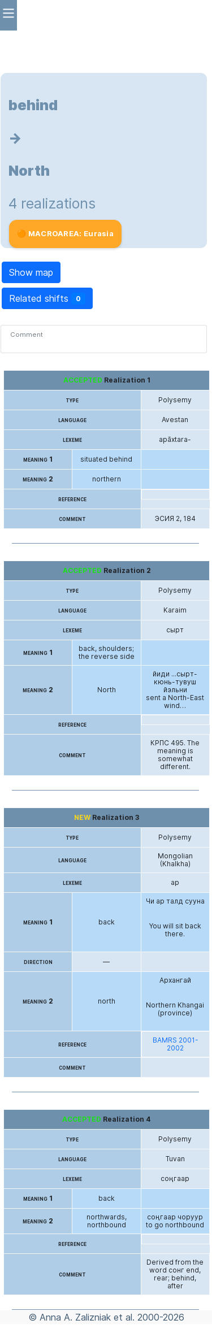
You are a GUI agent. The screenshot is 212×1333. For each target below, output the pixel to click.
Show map (31, 272)
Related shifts (47, 299)
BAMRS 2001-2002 (175, 1044)
